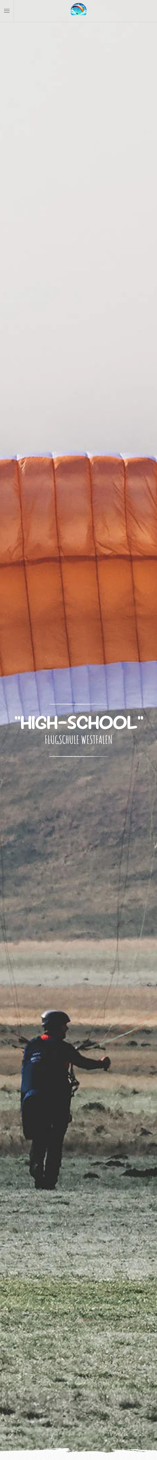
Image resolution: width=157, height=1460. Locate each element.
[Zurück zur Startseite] (78, 11)
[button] (7, 11)
